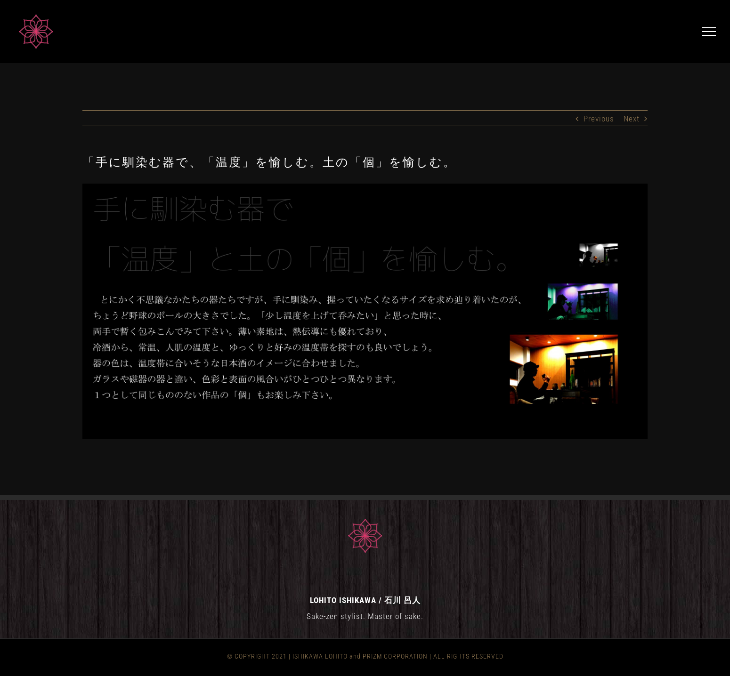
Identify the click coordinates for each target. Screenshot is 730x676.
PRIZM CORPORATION (395, 656)
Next (632, 118)
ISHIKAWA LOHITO (320, 656)
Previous (599, 118)
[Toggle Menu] (709, 31)
